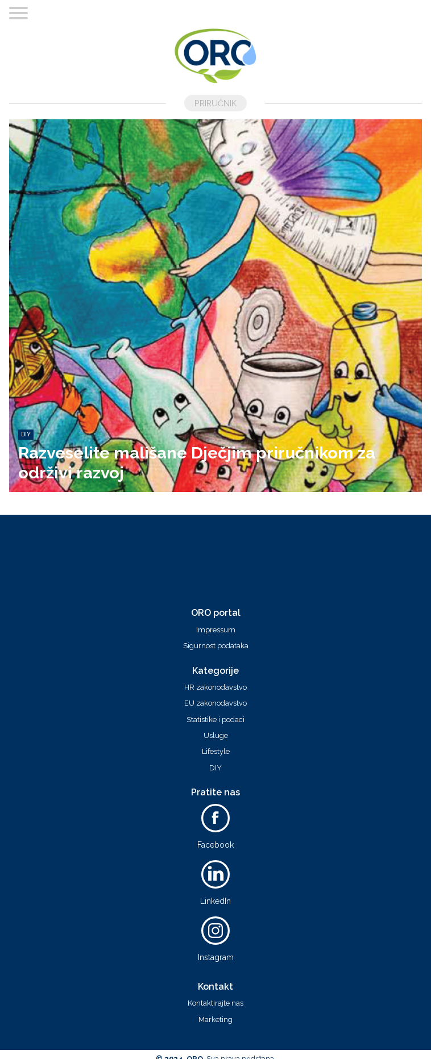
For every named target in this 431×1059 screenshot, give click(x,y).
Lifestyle (216, 752)
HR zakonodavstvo (215, 687)
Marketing (215, 1020)
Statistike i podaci (215, 720)
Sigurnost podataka (215, 646)
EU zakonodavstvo (215, 703)
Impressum (215, 630)
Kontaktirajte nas (215, 1003)
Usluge (216, 736)
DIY (215, 768)
